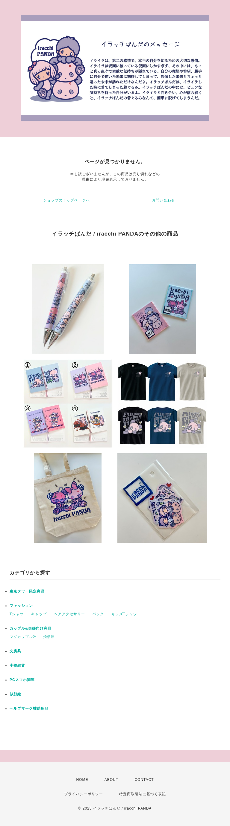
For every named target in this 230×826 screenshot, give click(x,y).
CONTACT (144, 780)
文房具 (15, 651)
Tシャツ (17, 614)
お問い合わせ (163, 200)
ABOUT (111, 780)
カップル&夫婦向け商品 (31, 628)
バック (98, 614)
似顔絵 (15, 694)
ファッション (21, 606)
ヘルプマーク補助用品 (29, 708)
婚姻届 (49, 637)
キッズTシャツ (124, 614)
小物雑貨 (17, 665)
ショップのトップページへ (66, 200)
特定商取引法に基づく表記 (142, 794)
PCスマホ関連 (22, 680)
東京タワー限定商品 (27, 591)
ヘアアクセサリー (69, 614)
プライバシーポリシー (83, 794)
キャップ (39, 614)
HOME (82, 780)
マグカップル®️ (23, 637)
